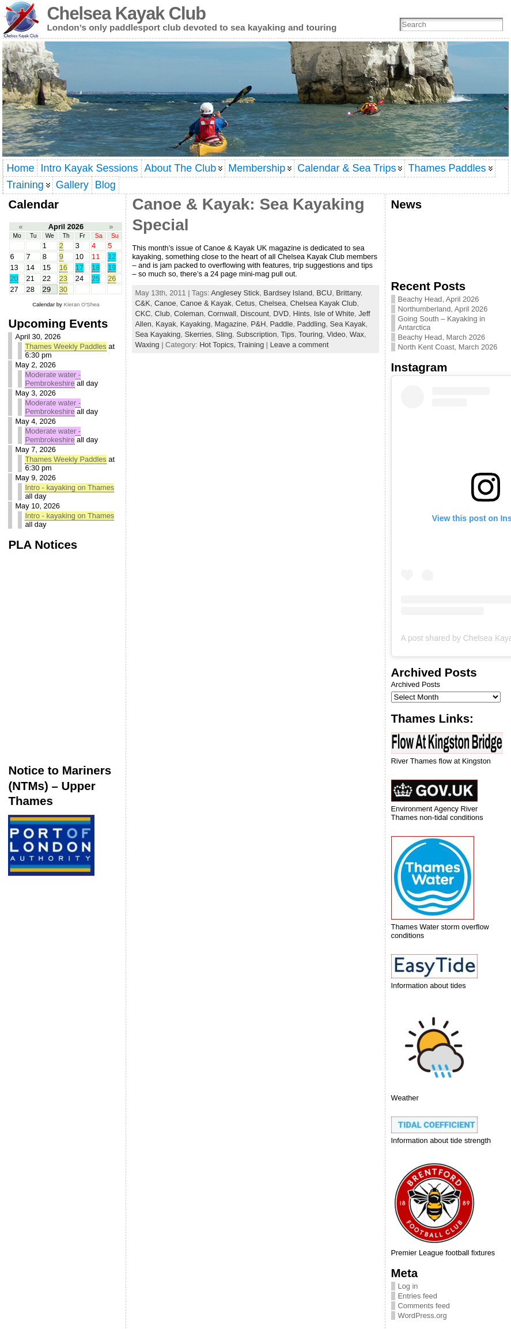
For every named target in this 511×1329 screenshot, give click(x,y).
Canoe (165, 303)
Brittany (348, 292)
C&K (142, 303)
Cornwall (221, 313)
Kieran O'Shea (82, 304)
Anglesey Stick (235, 292)
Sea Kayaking (157, 334)
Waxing (147, 344)
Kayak (166, 324)
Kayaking (195, 324)
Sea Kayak (348, 324)
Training (251, 344)
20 (14, 278)
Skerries (198, 334)
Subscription (256, 334)
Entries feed (417, 1296)
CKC (142, 313)
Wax (357, 334)
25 (96, 278)
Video (336, 334)
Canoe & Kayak (206, 303)
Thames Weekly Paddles (65, 346)
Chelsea (272, 303)
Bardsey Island (287, 292)
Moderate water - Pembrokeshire (53, 379)
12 (112, 256)
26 (112, 278)
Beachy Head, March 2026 (442, 337)
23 (63, 278)
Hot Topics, (218, 344)
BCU (324, 292)
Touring (310, 334)
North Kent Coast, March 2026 (448, 347)
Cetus (245, 303)
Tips (288, 334)
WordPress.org (422, 1315)
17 (79, 267)
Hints (301, 313)
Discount (254, 313)
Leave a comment (299, 344)
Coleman (188, 313)
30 (63, 289)
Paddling (311, 324)
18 (96, 267)
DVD (281, 313)
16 (63, 267)
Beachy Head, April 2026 (438, 299)
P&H (258, 324)
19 (112, 267)
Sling (224, 334)
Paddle (281, 324)
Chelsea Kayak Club (126, 13)
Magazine (231, 324)
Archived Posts (415, 684)
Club (162, 313)
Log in (408, 1286)
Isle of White (334, 313)
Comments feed (424, 1305)
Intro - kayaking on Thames (69, 487)
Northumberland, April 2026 (443, 309)
